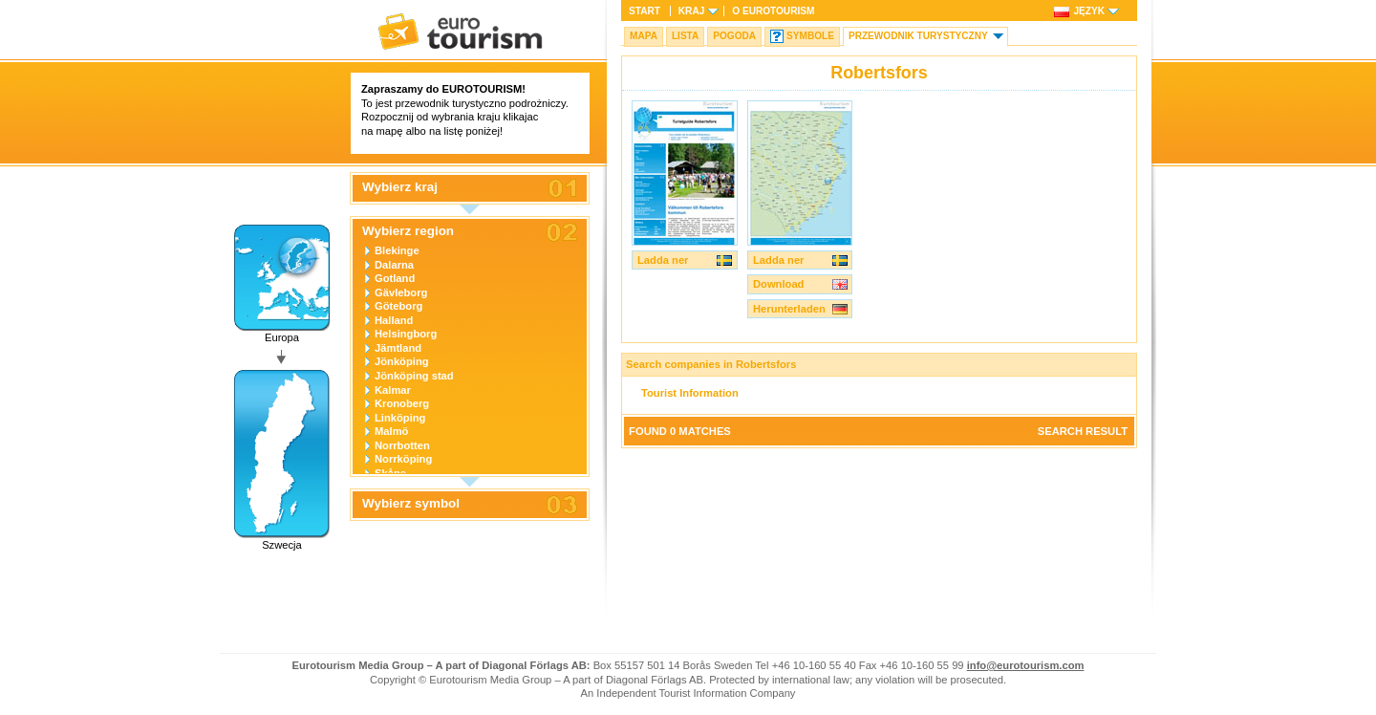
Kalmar (393, 390)
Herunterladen (789, 308)
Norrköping (403, 459)
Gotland (395, 278)
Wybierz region (408, 231)
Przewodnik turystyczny (918, 36)
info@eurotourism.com (1026, 665)
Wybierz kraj (400, 187)
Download (778, 284)
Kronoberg (402, 403)
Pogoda (734, 36)
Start (644, 11)
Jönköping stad (414, 375)
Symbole (810, 36)
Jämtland (398, 348)
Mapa (643, 36)
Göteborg (398, 306)
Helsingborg (406, 333)
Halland (394, 320)
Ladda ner (662, 260)
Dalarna (394, 265)
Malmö (391, 431)
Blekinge (397, 250)
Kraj (691, 11)
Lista (685, 36)
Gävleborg (401, 292)
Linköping (400, 417)
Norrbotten (402, 445)
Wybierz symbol (411, 503)
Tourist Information (690, 393)
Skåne (390, 473)
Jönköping (402, 361)
